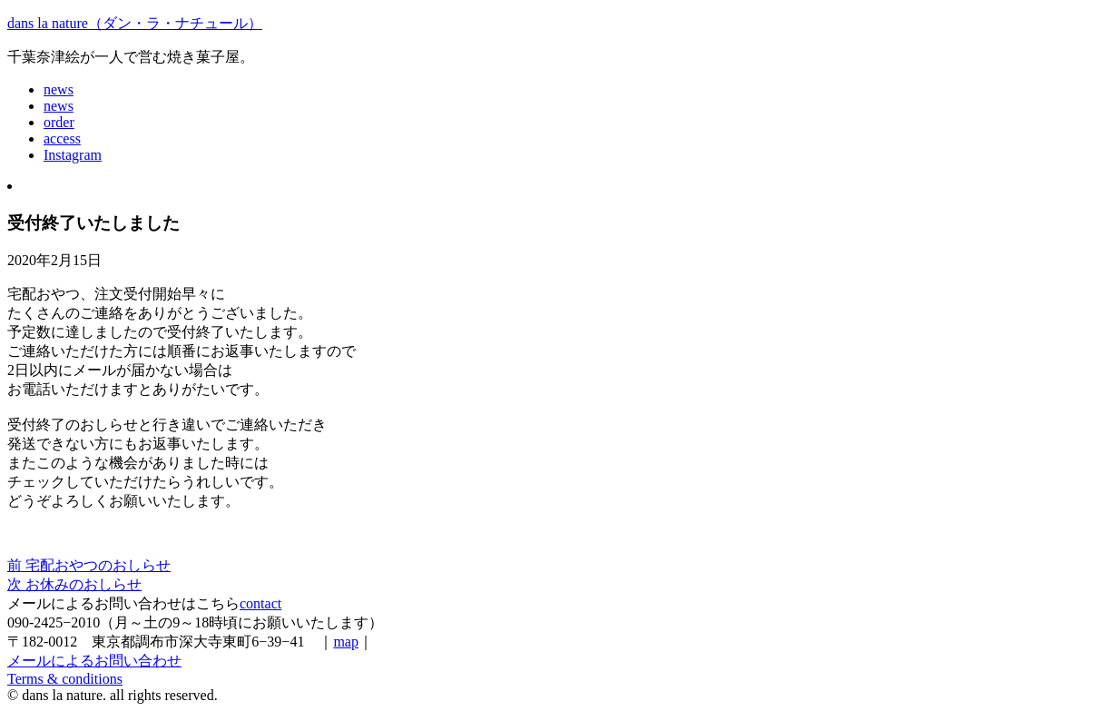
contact (260, 603)
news (59, 89)
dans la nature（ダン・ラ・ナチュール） (134, 23)
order (59, 122)
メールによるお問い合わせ (94, 660)
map (346, 641)
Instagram (73, 155)
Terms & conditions (65, 678)
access (62, 138)
